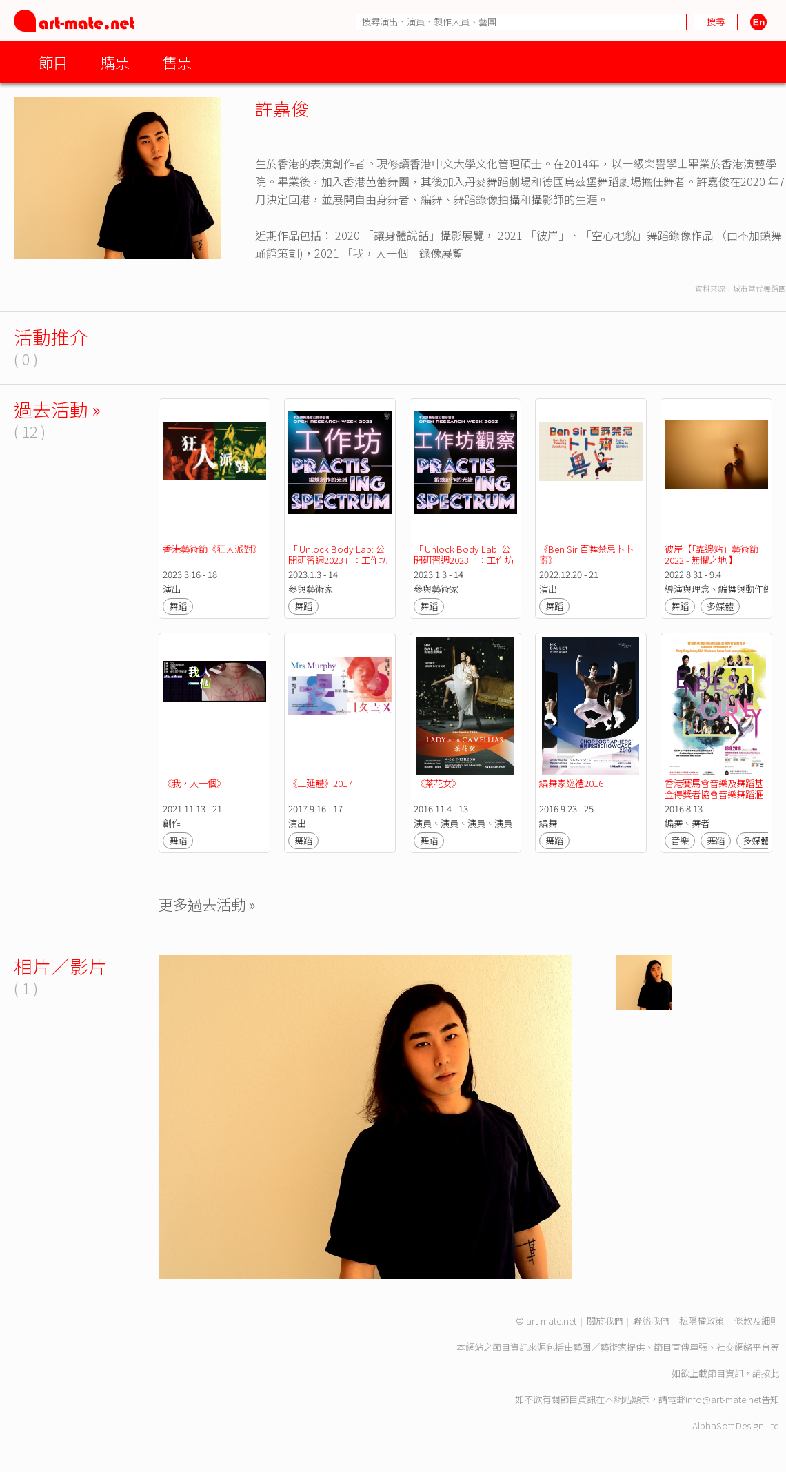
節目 (53, 61)
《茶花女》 (437, 783)
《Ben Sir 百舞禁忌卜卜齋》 (586, 554)
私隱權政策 (701, 1320)
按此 (770, 1373)
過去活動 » (57, 409)
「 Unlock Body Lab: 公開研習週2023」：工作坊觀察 (464, 559)
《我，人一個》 (194, 783)
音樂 (680, 840)
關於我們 (605, 1320)
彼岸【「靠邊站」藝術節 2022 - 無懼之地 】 (712, 554)
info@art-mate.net (723, 1399)
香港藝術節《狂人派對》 (212, 548)
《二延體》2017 (320, 783)
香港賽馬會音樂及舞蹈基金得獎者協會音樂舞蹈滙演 (714, 794)
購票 (115, 61)
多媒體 (720, 606)
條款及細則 (756, 1320)
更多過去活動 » (207, 903)
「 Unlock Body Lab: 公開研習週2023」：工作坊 (338, 554)
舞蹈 (178, 606)
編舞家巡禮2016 (571, 783)
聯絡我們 (651, 1320)
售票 (177, 61)
